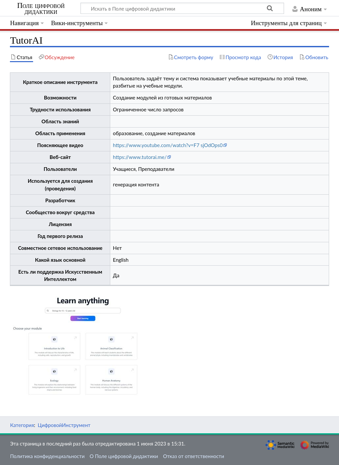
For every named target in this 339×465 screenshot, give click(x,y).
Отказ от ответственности (193, 456)
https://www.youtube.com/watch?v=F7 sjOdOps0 (167, 145)
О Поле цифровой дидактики (124, 456)
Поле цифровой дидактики (41, 9)
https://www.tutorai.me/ (140, 157)
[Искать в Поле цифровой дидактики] (182, 8)
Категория (22, 425)
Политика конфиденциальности (47, 456)
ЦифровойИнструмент (64, 425)
